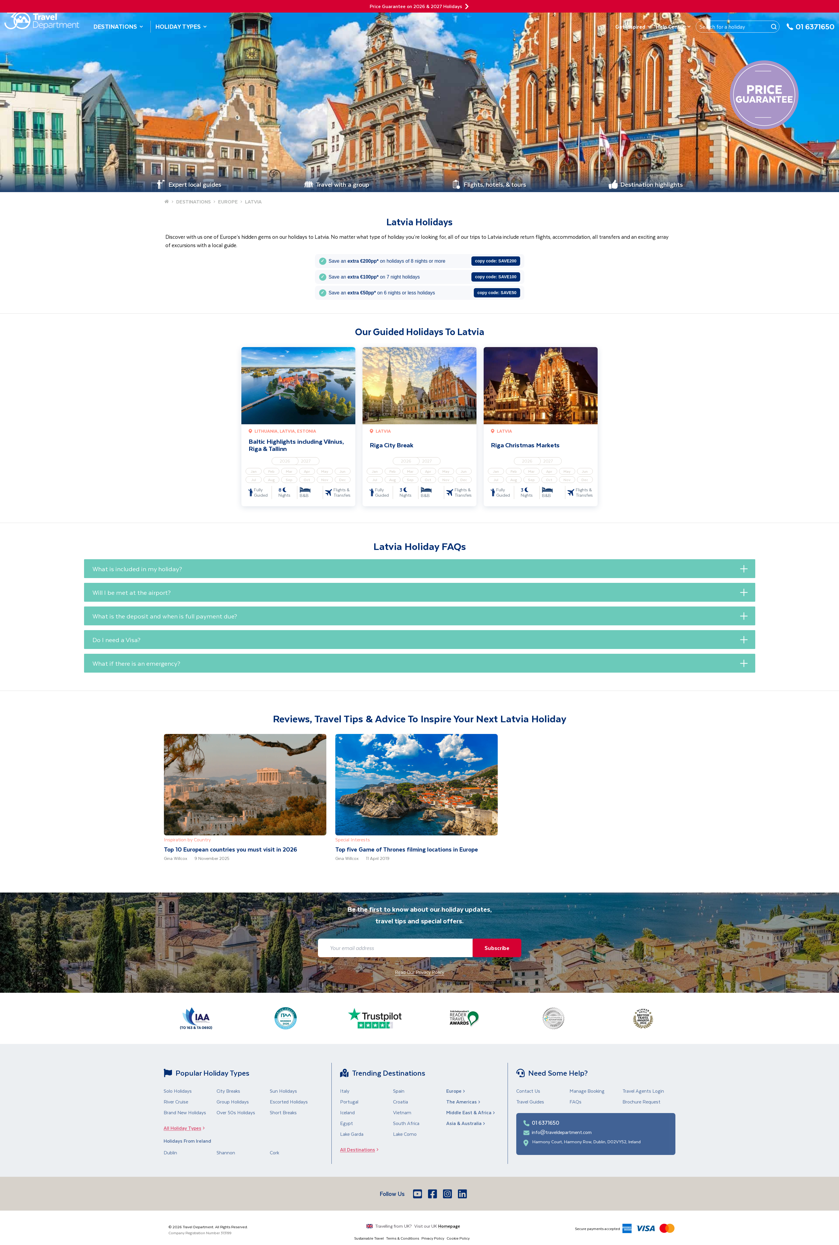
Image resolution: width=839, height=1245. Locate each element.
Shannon (226, 1152)
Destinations (118, 26)
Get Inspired (633, 26)
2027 (306, 460)
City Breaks (228, 1090)
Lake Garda (351, 1134)
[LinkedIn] (463, 1194)
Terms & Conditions (402, 1238)
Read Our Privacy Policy (419, 972)
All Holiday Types (186, 1128)
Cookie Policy (458, 1238)
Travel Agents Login (643, 1090)
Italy (344, 1090)
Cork (274, 1152)
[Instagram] (448, 1194)
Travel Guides (530, 1101)
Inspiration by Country (187, 839)
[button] (419, 568)
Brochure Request (641, 1101)
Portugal (349, 1101)
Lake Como (405, 1134)
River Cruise (176, 1101)
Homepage (449, 1226)
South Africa (406, 1123)
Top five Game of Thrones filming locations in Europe (406, 849)
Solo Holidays (178, 1090)
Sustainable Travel (369, 1238)
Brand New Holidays (185, 1112)
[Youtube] (418, 1194)
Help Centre (673, 26)
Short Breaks (283, 1112)
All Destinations (361, 1149)
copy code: (495, 261)
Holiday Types (181, 26)
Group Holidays (233, 1101)
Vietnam (402, 1112)
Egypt (346, 1123)
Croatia (400, 1101)
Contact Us (528, 1090)
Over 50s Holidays (236, 1112)
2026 (285, 460)
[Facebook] (433, 1194)
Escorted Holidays (289, 1101)
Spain (398, 1090)
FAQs (575, 1101)
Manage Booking (587, 1090)
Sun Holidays (283, 1090)
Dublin (170, 1152)
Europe (456, 1090)
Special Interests (352, 839)
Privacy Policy (432, 1238)
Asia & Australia (466, 1123)
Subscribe (495, 948)
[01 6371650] (811, 30)
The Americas (464, 1101)
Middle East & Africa (471, 1112)
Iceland (347, 1112)
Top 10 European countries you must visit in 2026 (230, 849)
